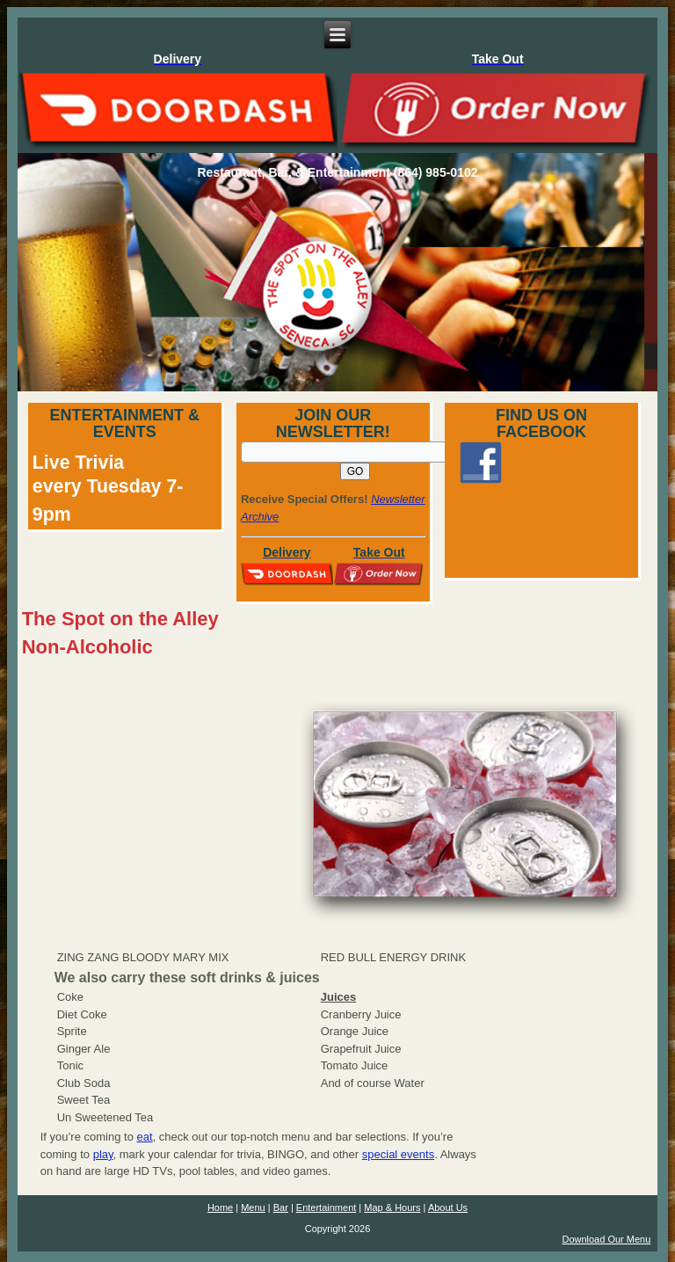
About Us (448, 1207)
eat (145, 1136)
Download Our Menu (606, 1239)
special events (398, 1154)
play (103, 1154)
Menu (253, 1207)
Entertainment (326, 1207)
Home (220, 1207)
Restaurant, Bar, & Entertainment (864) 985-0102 (337, 172)
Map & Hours (392, 1207)
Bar (280, 1207)
